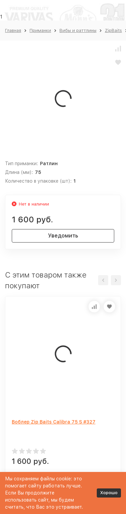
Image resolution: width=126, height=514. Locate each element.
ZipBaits (113, 30)
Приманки (40, 30)
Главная (13, 30)
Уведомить (63, 235)
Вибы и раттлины (77, 30)
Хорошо (109, 492)
